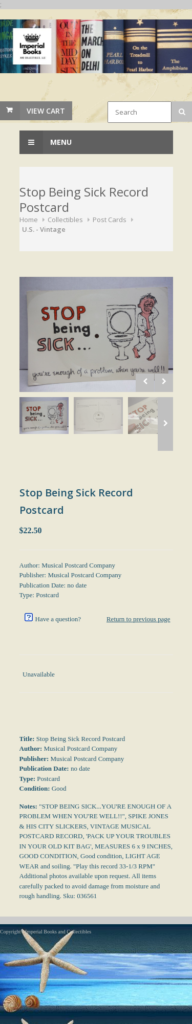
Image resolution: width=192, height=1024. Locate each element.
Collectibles (65, 219)
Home (28, 219)
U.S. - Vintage (44, 229)
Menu (45, 142)
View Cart (46, 111)
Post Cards (109, 219)
